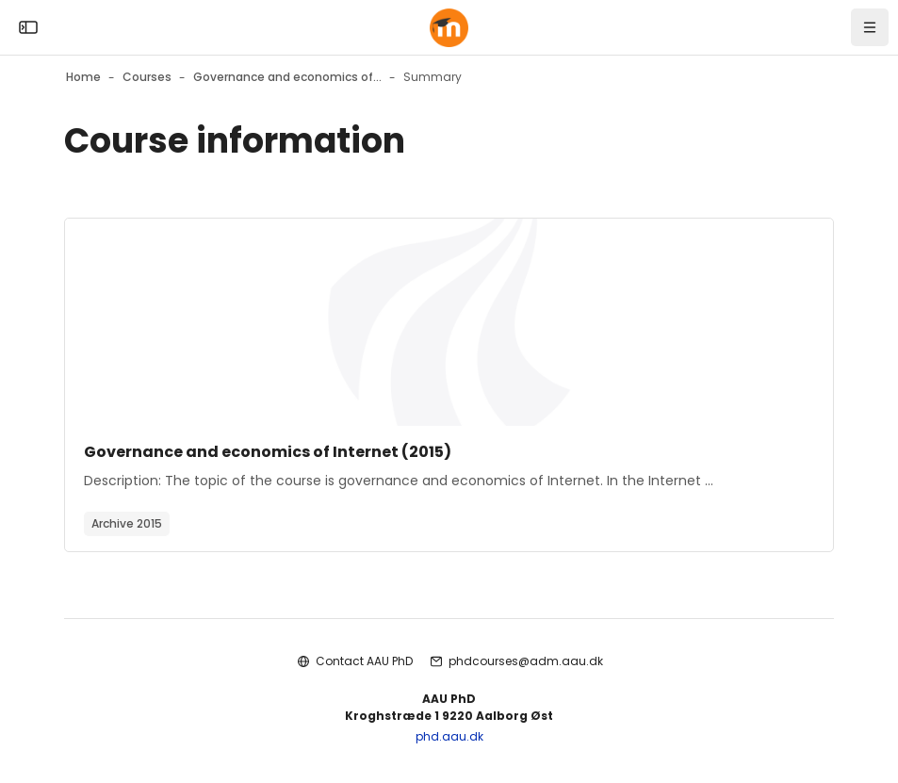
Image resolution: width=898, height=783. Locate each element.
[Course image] (449, 322)
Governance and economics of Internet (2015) (267, 452)
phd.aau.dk (449, 736)
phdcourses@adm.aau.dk (526, 661)
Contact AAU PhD (364, 661)
